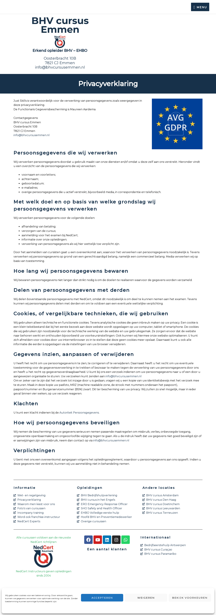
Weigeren (146, 597)
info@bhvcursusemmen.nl (60, 67)
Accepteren (102, 597)
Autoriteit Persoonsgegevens (79, 412)
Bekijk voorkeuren (190, 597)
